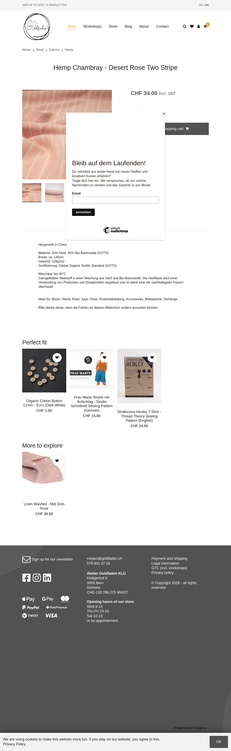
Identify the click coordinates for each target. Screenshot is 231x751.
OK (218, 742)
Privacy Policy (14, 744)
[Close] (164, 114)
